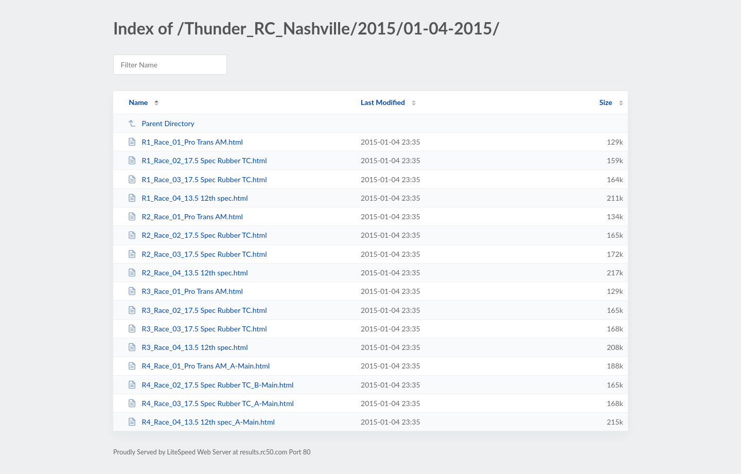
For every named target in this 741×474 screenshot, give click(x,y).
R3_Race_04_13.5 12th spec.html (188, 347)
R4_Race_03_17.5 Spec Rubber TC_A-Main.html (211, 403)
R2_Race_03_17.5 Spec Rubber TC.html (197, 254)
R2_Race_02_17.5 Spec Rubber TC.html (197, 235)
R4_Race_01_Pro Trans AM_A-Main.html (199, 365)
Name (138, 102)
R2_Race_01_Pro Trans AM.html (185, 216)
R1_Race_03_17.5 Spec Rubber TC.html (197, 179)
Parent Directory (161, 123)
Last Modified (383, 102)
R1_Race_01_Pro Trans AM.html (185, 141)
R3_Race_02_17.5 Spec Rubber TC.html (197, 310)
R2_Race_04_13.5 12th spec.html (188, 272)
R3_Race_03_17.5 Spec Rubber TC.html (197, 328)
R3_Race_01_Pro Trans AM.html (185, 291)
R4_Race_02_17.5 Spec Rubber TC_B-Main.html (210, 384)
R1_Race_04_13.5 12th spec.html (188, 198)
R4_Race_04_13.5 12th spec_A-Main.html (201, 421)
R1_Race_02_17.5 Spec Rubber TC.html (197, 160)
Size (605, 102)
